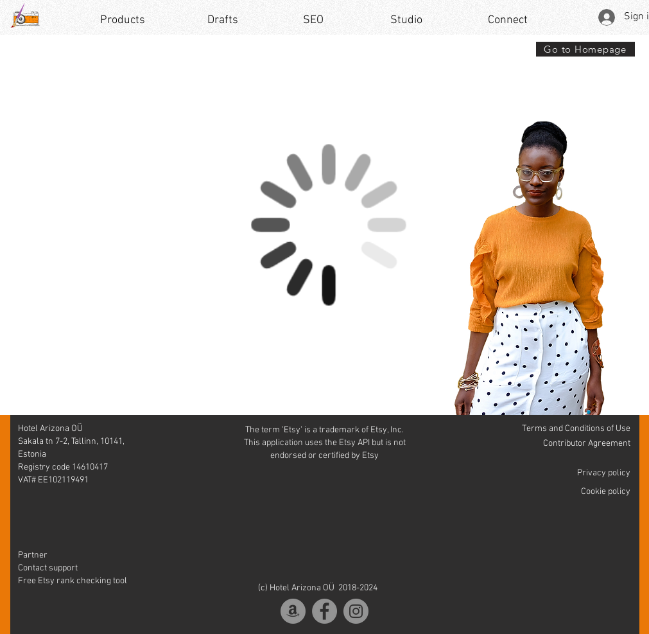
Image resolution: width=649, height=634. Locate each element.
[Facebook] (324, 611)
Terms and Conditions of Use (576, 428)
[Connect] (508, 20)
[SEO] (313, 20)
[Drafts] (222, 20)
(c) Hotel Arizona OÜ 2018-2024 (317, 588)
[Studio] (406, 20)
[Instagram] (355, 611)
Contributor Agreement (586, 443)
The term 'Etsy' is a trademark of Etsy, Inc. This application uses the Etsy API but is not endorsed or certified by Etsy (325, 443)
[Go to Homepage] (585, 49)
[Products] (122, 20)
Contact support (48, 568)
